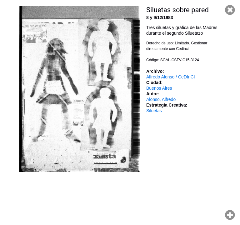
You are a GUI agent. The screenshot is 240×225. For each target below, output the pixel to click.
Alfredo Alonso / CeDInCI (170, 76)
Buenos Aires (159, 88)
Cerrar (230, 10)
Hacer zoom (230, 215)
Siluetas (154, 110)
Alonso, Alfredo (161, 99)
